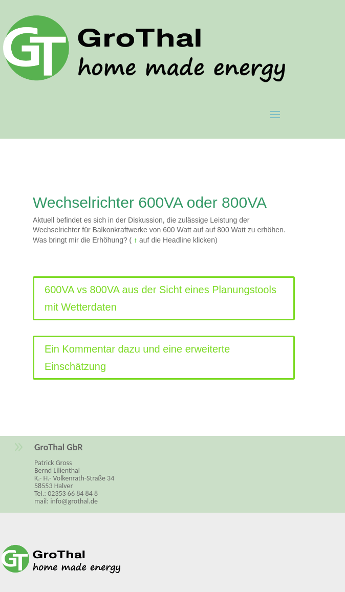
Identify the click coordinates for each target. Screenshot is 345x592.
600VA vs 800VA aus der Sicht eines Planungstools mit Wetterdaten (160, 298)
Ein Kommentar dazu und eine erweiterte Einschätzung (137, 357)
